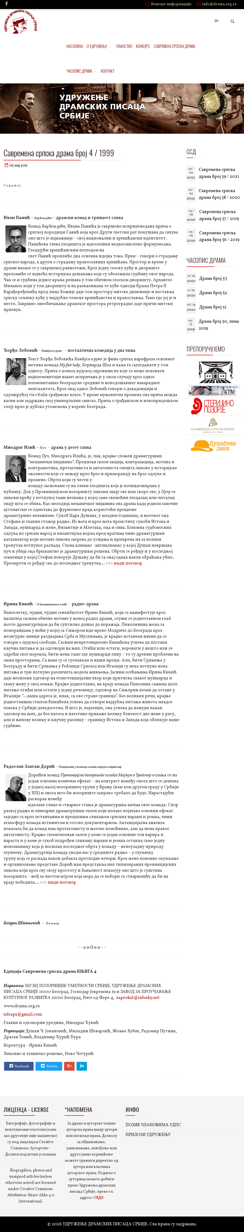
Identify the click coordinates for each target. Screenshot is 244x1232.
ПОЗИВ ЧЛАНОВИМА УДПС (153, 1125)
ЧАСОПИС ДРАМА (79, 71)
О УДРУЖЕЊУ (97, 46)
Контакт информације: (171, 4)
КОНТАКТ (108, 71)
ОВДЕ (98, 1198)
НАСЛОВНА (74, 46)
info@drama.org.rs (219, 4)
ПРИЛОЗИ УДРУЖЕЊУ (148, 1135)
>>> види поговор (124, 563)
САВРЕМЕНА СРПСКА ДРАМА (174, 46)
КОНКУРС (143, 46)
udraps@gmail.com (23, 1015)
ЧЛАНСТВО (124, 46)
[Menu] (216, 21)
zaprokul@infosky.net (138, 998)
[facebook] (6, 4)
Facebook (18, 1066)
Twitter (48, 1066)
